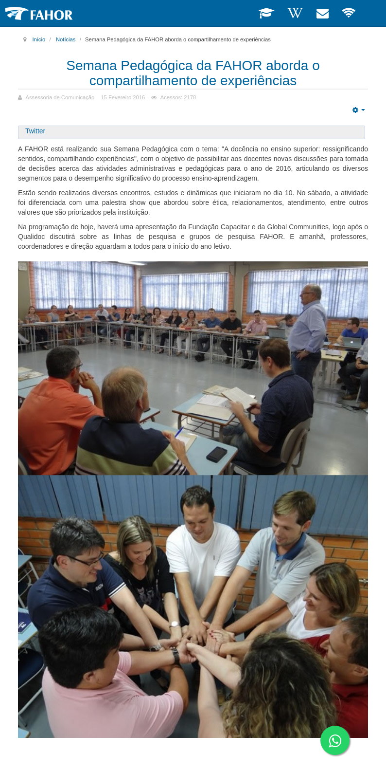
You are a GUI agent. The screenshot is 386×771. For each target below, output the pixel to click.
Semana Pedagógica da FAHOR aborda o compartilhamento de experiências (192, 73)
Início (38, 39)
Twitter (35, 131)
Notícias (65, 39)
